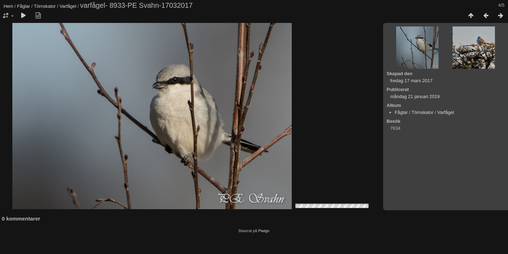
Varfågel (68, 6)
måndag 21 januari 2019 (415, 96)
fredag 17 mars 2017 (411, 80)
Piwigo (264, 231)
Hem (8, 6)
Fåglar (23, 6)
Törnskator (45, 6)
